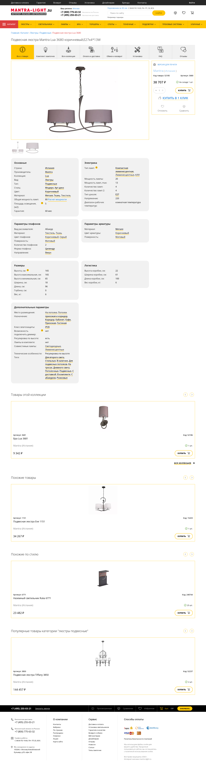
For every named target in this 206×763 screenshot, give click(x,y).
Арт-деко (59, 187)
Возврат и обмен (95, 733)
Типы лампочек (95, 750)
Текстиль (66, 195)
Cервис (93, 719)
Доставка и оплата (20, 2)
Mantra (49, 172)
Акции (55, 739)
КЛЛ (137, 174)
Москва (76, 8)
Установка (89, 2)
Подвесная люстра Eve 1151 (29, 521)
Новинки (56, 736)
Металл (49, 195)
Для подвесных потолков (59, 362)
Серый (63, 237)
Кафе (68, 319)
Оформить (185, 709)
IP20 (47, 327)
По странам (58, 730)
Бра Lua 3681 (20, 438)
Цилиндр (50, 248)
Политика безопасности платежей (138, 739)
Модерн (49, 187)
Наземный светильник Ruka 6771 (32, 598)
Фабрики (56, 727)
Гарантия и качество (97, 730)
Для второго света (54, 357)
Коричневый (52, 191)
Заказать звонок (42, 708)
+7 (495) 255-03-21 (80, 15)
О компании (60, 719)
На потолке (51, 312)
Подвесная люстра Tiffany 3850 (31, 674)
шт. (164, 708)
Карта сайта (58, 741)
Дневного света (61, 367)
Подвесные (45, 32)
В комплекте (63, 374)
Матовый (50, 240)
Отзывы (73, 2)
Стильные (50, 360)
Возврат (57, 2)
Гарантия (41, 2)
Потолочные (51, 371)
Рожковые (62, 377)
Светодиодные (53, 346)
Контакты (142, 2)
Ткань (57, 195)
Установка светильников (99, 727)
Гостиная (62, 323)
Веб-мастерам (94, 736)
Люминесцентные (124, 174)
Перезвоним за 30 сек (117, 8)
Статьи (91, 747)
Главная (15, 32)
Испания (49, 168)
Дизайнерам (108, 2)
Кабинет (60, 319)
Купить (184, 90)
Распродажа (58, 733)
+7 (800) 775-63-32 (80, 12)
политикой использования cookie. (139, 751)
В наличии (62, 360)
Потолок (62, 312)
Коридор (50, 319)
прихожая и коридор (56, 316)
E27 (117, 194)
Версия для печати (167, 65)
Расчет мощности (57, 199)
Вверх (48, 252)
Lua (47, 175)
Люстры (34, 32)
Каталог (9, 24)
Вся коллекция (184, 463)
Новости (92, 744)
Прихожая (50, 323)
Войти (192, 2)
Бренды (126, 2)
